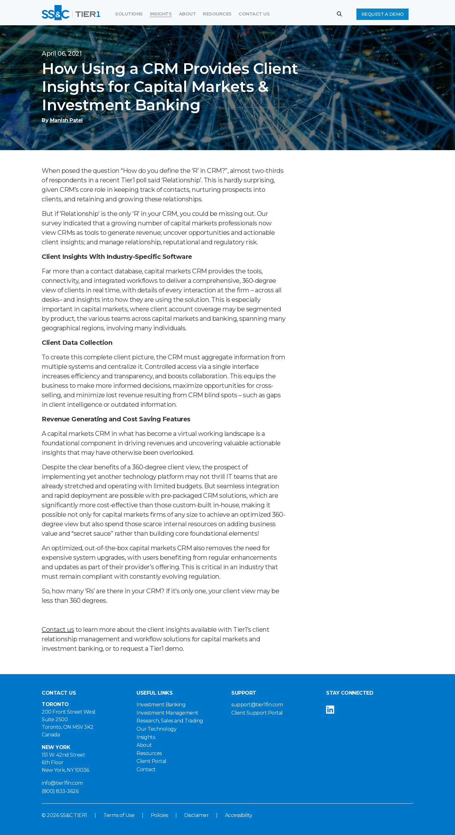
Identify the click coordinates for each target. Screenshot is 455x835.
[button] (342, 14)
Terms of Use (118, 815)
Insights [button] (161, 14)
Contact (146, 769)
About (144, 745)
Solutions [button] (129, 14)
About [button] (187, 14)
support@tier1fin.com (257, 705)
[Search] (294, 14)
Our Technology (156, 729)
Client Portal (151, 761)
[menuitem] (217, 14)
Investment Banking (160, 705)
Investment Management (167, 713)
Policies (159, 815)
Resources (217, 14)
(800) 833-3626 (60, 791)
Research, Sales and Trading (169, 721)
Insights (145, 737)
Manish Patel (66, 120)
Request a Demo (382, 14)
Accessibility (238, 815)
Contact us (58, 629)
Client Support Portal (257, 713)
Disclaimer (196, 815)
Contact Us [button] (254, 14)
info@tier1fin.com (62, 783)
